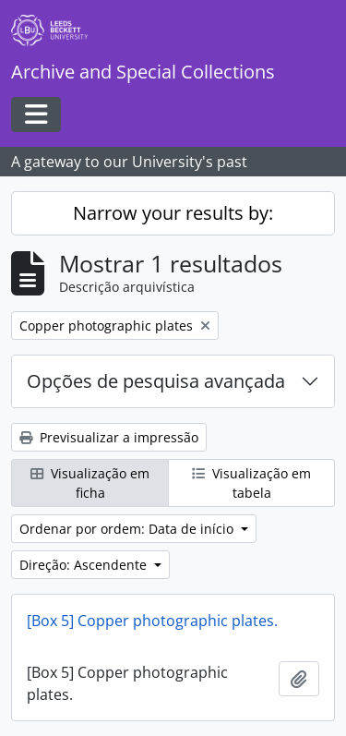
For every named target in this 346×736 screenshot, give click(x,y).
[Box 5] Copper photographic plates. (152, 620)
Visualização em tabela (251, 483)
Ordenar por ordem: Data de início (128, 528)
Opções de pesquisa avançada (156, 380)
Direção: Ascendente (84, 564)
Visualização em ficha (89, 483)
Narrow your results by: (173, 212)
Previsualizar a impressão (108, 437)
